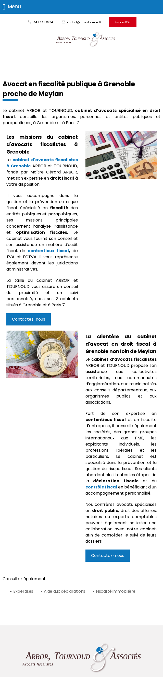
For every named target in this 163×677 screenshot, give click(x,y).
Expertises (23, 591)
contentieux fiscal (48, 251)
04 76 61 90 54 (43, 22)
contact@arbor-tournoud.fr (84, 22)
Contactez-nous (28, 319)
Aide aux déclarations (64, 591)
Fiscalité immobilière (115, 591)
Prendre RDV (122, 22)
